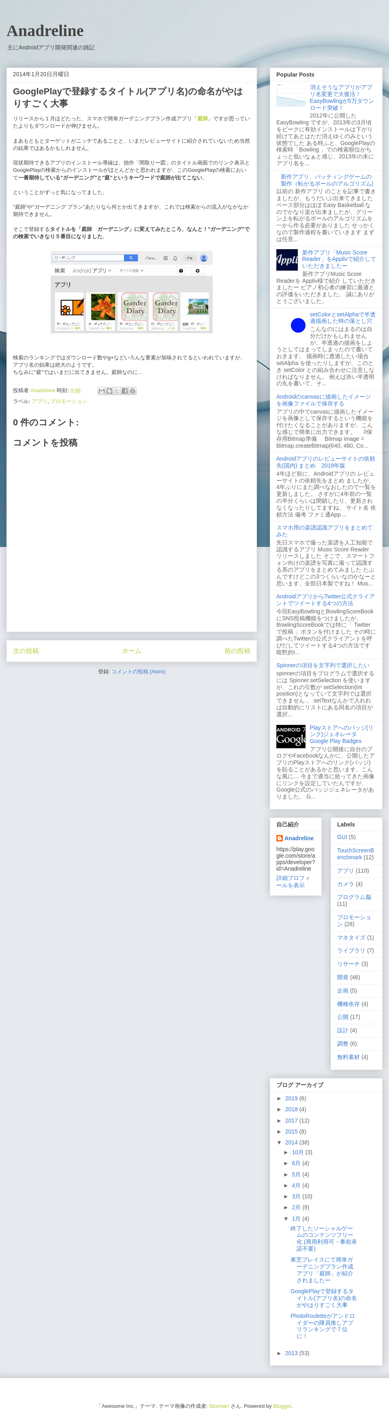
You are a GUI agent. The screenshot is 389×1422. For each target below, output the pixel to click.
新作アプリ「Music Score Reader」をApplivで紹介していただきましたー (339, 259)
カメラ (345, 884)
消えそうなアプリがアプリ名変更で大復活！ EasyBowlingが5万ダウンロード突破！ (342, 97)
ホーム (131, 650)
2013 (292, 1353)
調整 (342, 1043)
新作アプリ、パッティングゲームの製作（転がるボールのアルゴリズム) (327, 180)
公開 (342, 1017)
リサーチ (348, 964)
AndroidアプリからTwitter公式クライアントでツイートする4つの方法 (325, 599)
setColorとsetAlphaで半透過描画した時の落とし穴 (343, 318)
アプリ (39, 401)
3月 (297, 1196)
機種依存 (348, 1004)
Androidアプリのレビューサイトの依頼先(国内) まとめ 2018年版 (325, 462)
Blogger (282, 1406)
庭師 (202, 118)
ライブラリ (351, 950)
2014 (292, 1142)
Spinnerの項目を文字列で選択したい (323, 665)
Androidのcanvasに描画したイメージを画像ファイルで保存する (323, 400)
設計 (342, 1030)
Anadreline (44, 30)
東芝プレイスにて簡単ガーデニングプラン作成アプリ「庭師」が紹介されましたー (322, 1269)
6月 (297, 1163)
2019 (292, 1098)
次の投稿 (26, 650)
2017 (292, 1120)
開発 (342, 977)
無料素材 (348, 1057)
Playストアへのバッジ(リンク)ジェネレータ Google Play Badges (342, 734)
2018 (292, 1109)
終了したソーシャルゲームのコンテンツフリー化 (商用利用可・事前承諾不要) (324, 1238)
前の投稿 (237, 650)
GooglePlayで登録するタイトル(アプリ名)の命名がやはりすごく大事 (324, 1298)
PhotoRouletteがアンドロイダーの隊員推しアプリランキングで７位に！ (323, 1326)
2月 (297, 1207)
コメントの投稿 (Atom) (138, 671)
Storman (219, 1406)
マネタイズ (351, 937)
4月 (297, 1185)
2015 (292, 1131)
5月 (297, 1174)
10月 (298, 1152)
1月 (297, 1218)
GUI (342, 837)
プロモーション (68, 401)
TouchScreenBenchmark (355, 853)
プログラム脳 (354, 897)
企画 (342, 990)
